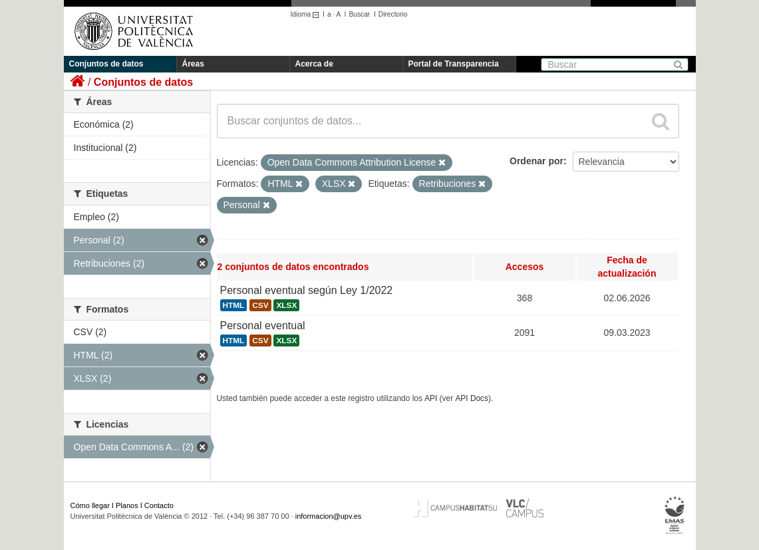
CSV (260, 305)
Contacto (159, 505)
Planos (127, 505)
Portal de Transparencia (453, 64)
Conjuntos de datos (106, 64)
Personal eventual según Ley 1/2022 (306, 290)
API (430, 398)
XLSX (286, 305)
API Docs (471, 398)
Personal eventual (262, 325)
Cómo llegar (90, 505)
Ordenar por (536, 161)
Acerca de (314, 64)
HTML (234, 305)
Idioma (307, 14)
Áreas (193, 64)
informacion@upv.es (328, 516)
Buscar (359, 14)
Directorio (393, 14)
